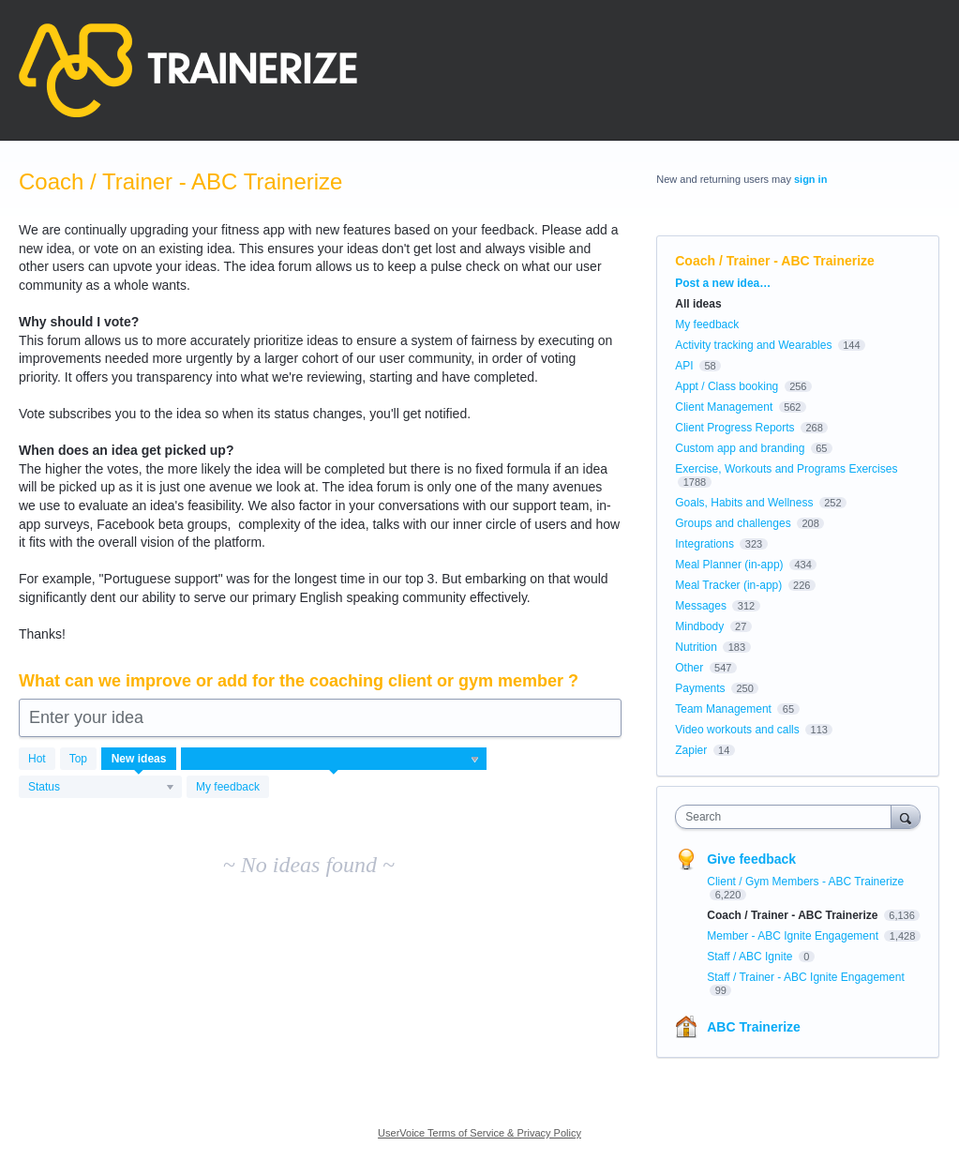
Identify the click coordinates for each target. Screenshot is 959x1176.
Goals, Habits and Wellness (744, 502)
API (684, 365)
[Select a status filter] (101, 787)
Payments (700, 688)
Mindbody (699, 626)
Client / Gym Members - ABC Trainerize (805, 881)
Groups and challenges (732, 523)
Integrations (704, 543)
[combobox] (787, 816)
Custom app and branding (739, 448)
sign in (810, 179)
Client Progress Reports (734, 427)
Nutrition (696, 647)
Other (689, 667)
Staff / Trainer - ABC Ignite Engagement (806, 977)
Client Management (723, 407)
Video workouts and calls (737, 729)
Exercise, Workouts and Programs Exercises (786, 468)
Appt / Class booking (726, 386)
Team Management (723, 709)
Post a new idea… (723, 283)
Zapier (691, 750)
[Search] (906, 816)
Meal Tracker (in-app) (728, 585)
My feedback (228, 786)
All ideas (698, 303)
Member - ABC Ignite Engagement (794, 935)
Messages (701, 605)
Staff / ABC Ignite (751, 956)
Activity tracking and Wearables (753, 345)
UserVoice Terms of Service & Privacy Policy (479, 1132)
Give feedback (751, 859)
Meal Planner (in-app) (729, 564)
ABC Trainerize (754, 1026)
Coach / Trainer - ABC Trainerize (794, 915)
